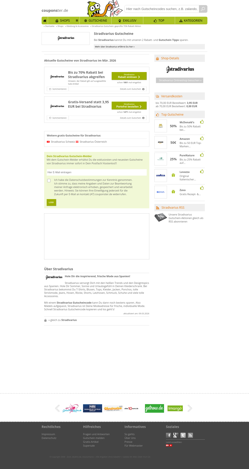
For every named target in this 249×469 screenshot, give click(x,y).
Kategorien (193, 20)
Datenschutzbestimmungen (85, 180)
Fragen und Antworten (96, 434)
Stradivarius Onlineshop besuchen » (180, 80)
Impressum (48, 434)
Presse (128, 442)
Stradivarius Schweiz (63, 141)
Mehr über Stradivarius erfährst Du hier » (115, 46)
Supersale (89, 445)
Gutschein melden (94, 438)
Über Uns (130, 438)
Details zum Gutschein (131, 88)
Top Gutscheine (172, 114)
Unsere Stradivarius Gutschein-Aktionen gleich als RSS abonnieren (186, 218)
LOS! (51, 202)
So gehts (129, 434)
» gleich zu (62, 320)
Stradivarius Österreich (93, 141)
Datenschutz (49, 438)
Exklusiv (129, 20)
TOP (161, 20)
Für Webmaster (133, 445)
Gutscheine (98, 20)
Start (45, 20)
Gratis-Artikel (90, 442)
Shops (65, 20)
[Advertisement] (123, 237)
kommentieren (59, 88)
